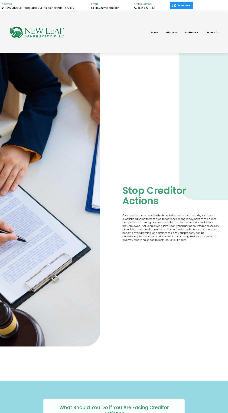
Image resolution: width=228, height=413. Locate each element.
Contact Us (212, 32)
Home (154, 32)
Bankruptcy (191, 32)
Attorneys (171, 32)
